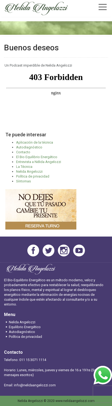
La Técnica (24, 167)
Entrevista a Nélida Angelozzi (38, 162)
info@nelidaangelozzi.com (35, 385)
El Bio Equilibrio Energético (36, 157)
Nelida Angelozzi (29, 171)
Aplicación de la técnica (34, 142)
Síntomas (23, 181)
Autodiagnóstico (29, 147)
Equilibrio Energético (22, 327)
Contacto (23, 152)
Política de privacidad (32, 176)
